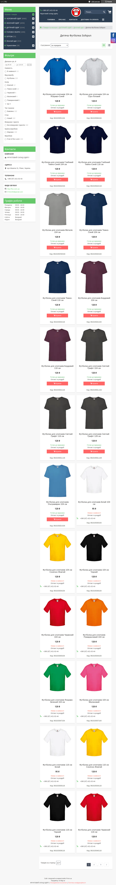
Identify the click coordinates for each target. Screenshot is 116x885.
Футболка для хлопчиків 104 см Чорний (94, 571)
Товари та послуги (50, 27)
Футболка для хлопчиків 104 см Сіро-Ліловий (94, 95)
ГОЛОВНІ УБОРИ (13, 32)
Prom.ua (69, 878)
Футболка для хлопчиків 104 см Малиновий (94, 701)
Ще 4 (9, 104)
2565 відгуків (95, 1)
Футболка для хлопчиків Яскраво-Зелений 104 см (57, 701)
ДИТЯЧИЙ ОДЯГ (65, 27)
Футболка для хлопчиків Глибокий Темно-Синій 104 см (57, 163)
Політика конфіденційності (77, 883)
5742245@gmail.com (15, 192)
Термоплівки (11, 45)
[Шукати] (104, 12)
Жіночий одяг (12, 41)
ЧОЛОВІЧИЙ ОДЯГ (14, 19)
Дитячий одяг (79, 27)
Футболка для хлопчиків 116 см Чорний (57, 831)
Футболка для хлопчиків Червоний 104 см (57, 636)
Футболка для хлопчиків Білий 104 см (94, 503)
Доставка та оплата (90, 19)
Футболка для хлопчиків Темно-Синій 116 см (57, 299)
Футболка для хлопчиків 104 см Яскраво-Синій (57, 95)
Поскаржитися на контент (58, 883)
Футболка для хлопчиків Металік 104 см (57, 231)
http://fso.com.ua (13, 189)
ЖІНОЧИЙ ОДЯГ (13, 23)
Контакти (73, 19)
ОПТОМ (10, 36)
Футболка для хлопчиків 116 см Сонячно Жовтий (94, 766)
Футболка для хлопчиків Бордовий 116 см (57, 367)
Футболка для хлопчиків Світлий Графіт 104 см (94, 367)
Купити (58, 112)
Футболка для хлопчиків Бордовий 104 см (94, 299)
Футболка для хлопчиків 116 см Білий (57, 766)
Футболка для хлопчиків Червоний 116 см (94, 831)
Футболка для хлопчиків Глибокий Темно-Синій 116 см (94, 163)
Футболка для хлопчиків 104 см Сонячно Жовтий (57, 571)
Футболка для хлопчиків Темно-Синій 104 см (94, 231)
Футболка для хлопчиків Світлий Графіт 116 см (57, 435)
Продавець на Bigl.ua (58, 880)
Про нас (62, 19)
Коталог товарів (11, 14)
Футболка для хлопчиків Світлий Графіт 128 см (94, 435)
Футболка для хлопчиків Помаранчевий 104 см (94, 636)
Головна (51, 19)
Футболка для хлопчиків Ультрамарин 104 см (57, 503)
